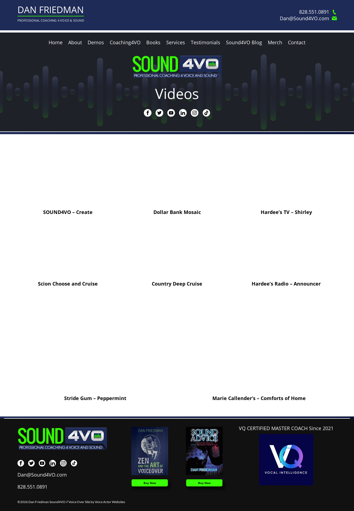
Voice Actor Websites (110, 502)
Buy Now (150, 483)
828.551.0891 (318, 12)
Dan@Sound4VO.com (308, 18)
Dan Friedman (50, 10)
